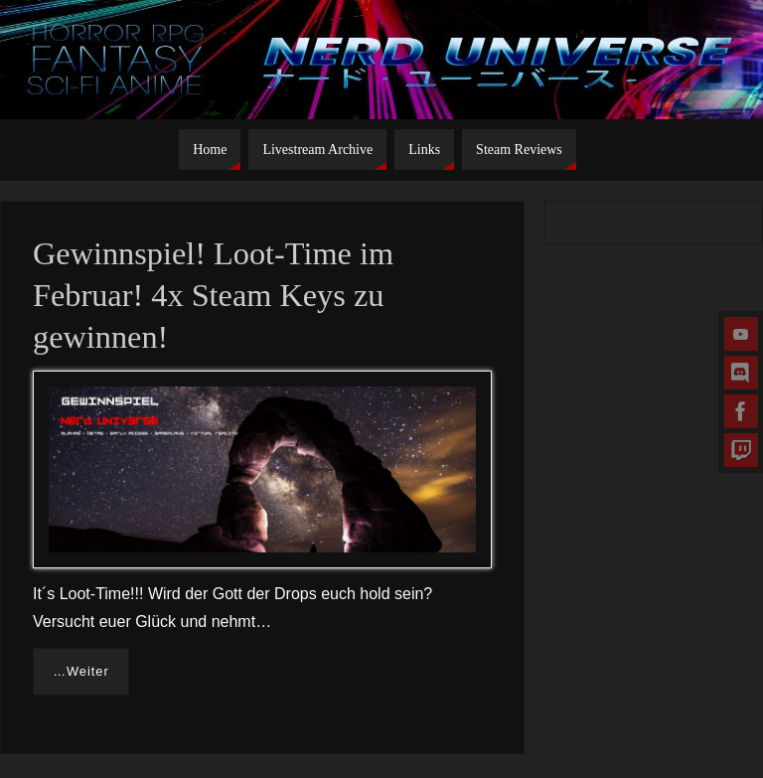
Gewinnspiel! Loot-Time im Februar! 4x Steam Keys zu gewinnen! (213, 295)
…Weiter (81, 671)
